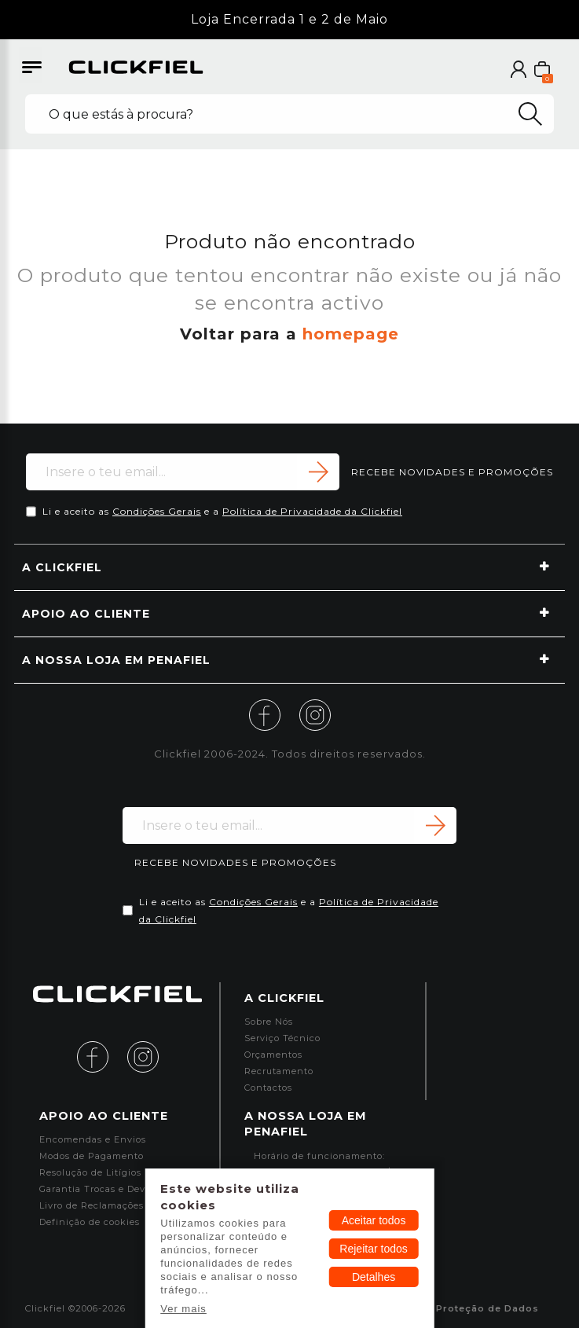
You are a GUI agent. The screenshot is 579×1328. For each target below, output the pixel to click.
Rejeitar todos (373, 1248)
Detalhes (373, 1277)
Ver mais (183, 1309)
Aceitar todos (374, 1220)
